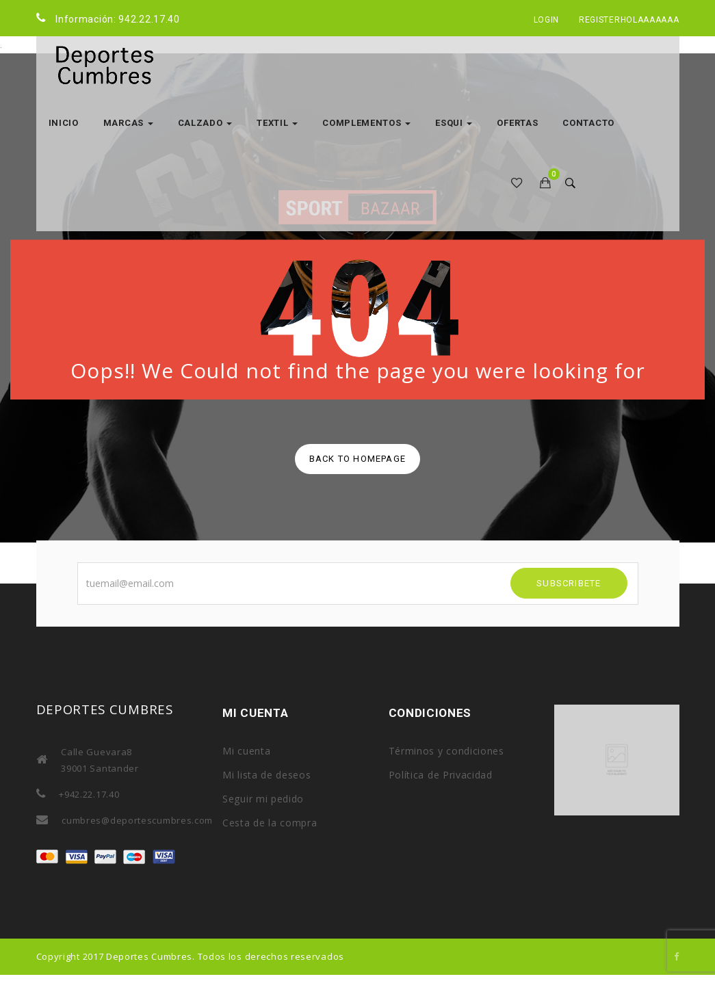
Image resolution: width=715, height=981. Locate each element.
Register (600, 20)
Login (547, 20)
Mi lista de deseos (266, 774)
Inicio (64, 123)
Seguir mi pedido (263, 798)
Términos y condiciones (446, 750)
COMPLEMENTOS (366, 123)
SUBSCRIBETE (568, 583)
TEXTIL (277, 123)
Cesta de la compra (269, 822)
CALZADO (205, 123)
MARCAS (128, 123)
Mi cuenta (246, 750)
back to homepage (357, 459)
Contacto (588, 123)
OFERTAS (517, 123)
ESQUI (453, 123)
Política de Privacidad (441, 774)
